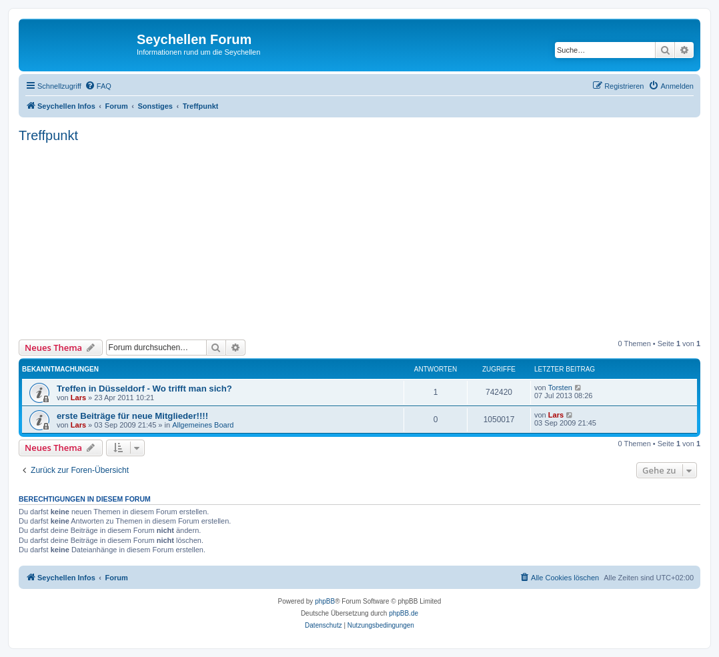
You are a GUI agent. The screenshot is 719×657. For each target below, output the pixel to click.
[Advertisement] (369, 239)
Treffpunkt (48, 135)
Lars (78, 398)
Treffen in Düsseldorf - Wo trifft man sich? (144, 389)
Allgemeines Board (202, 425)
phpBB (325, 601)
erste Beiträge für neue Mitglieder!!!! (132, 416)
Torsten (560, 388)
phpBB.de (403, 613)
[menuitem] (98, 86)
